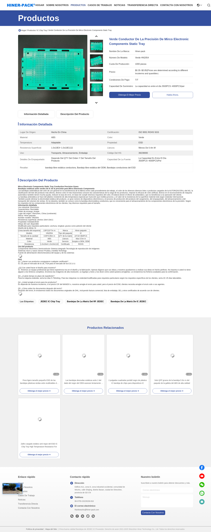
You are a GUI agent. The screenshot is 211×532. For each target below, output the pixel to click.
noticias (119, 5)
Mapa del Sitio (51, 529)
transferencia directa (142, 5)
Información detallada (36, 114)
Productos (31, 30)
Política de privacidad (34, 529)
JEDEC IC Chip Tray (50, 301)
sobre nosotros (57, 5)
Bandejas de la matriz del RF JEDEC (85, 301)
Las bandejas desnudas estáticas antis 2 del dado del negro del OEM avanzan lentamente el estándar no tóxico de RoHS (83, 382)
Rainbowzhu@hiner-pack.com (87, 510)
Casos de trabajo (26, 495)
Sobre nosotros (25, 487)
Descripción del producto (74, 114)
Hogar (39, 5)
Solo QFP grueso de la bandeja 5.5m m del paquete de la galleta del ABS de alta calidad (172, 381)
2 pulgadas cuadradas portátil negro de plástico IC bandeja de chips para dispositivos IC (127, 381)
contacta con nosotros (176, 5)
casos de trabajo (100, 5)
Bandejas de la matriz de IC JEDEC (128, 301)
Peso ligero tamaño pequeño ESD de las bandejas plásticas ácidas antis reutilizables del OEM (39, 382)
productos (78, 5)
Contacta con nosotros (29, 508)
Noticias (22, 500)
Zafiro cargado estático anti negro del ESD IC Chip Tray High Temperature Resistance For (39, 445)
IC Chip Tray (42, 30)
